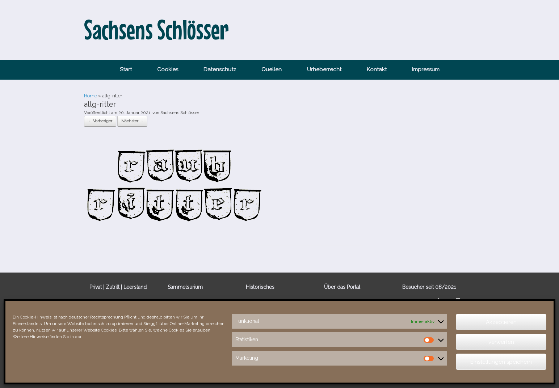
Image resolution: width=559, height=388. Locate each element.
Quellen (271, 69)
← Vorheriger (100, 121)
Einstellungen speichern (501, 362)
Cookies (167, 69)
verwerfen (501, 342)
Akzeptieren (501, 322)
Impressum (426, 69)
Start (126, 69)
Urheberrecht (324, 69)
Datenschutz (219, 69)
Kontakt (377, 69)
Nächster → (132, 121)
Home (90, 95)
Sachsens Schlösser (179, 112)
